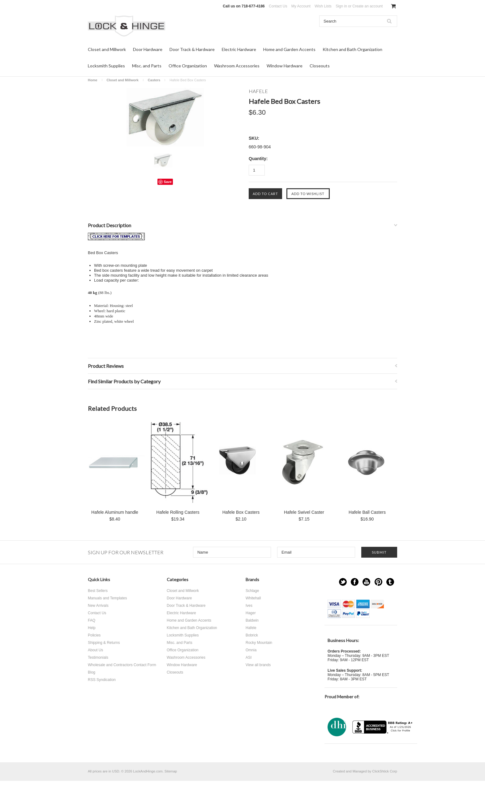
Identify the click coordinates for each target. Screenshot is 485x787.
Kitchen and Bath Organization (352, 49)
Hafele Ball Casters (367, 512)
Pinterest (378, 582)
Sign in (341, 6)
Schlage (252, 591)
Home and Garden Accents (289, 49)
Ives (249, 605)
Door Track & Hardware (192, 49)
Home (92, 80)
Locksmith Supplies (106, 65)
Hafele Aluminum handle (114, 512)
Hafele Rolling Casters (177, 512)
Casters (154, 80)
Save (168, 182)
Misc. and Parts (146, 65)
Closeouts (320, 65)
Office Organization (188, 65)
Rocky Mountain (259, 642)
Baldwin (252, 620)
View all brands (258, 665)
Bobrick (252, 635)
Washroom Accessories (237, 65)
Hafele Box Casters (241, 512)
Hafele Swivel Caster (304, 512)
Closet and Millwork (107, 49)
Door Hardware (147, 49)
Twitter (343, 582)
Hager (251, 613)
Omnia (251, 650)
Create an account (367, 6)
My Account (301, 6)
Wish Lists (323, 6)
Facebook (354, 582)
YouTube (366, 582)
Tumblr (390, 582)
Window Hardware (285, 65)
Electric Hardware (239, 49)
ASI (248, 657)
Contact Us (278, 6)
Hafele (251, 628)
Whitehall (253, 598)
